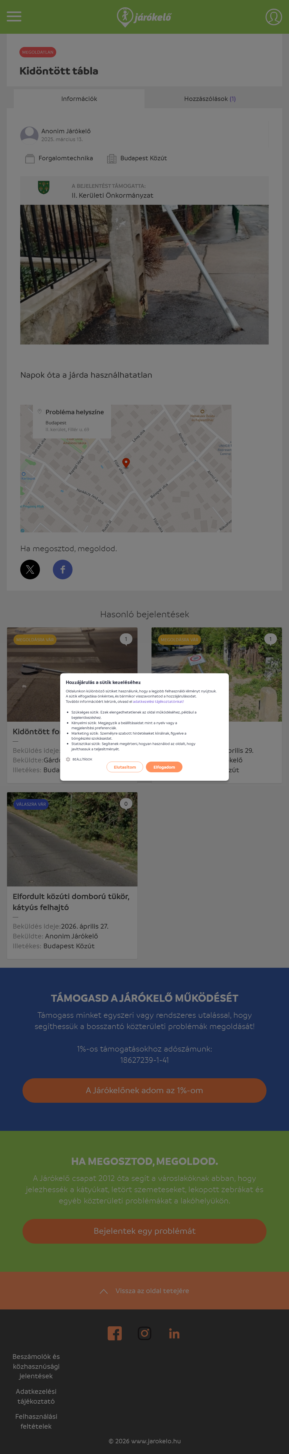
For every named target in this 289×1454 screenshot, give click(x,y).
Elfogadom (164, 767)
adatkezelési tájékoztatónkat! (158, 701)
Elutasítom (125, 767)
